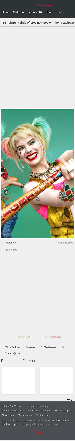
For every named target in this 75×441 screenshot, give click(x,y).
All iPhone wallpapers (55, 420)
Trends (59, 12)
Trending (8, 22)
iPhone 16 (35, 12)
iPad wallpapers (10, 424)
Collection (19, 12)
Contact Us (42, 415)
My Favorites (25, 415)
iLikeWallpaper (35, 420)
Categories (43, 5)
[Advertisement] (37, 67)
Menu (71, 12)
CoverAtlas (8, 415)
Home (5, 12)
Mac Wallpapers (63, 410)
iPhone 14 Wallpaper (13, 410)
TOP (69, 400)
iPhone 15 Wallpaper (13, 406)
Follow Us (40, 433)
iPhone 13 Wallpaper (39, 406)
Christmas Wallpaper (39, 410)
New (48, 12)
